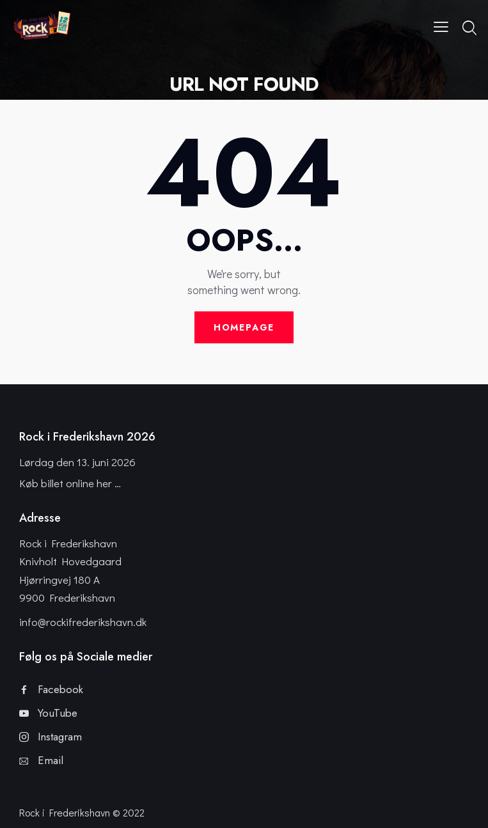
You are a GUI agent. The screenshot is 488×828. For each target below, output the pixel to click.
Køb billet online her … (70, 483)
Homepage (244, 327)
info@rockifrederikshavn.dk (82, 621)
